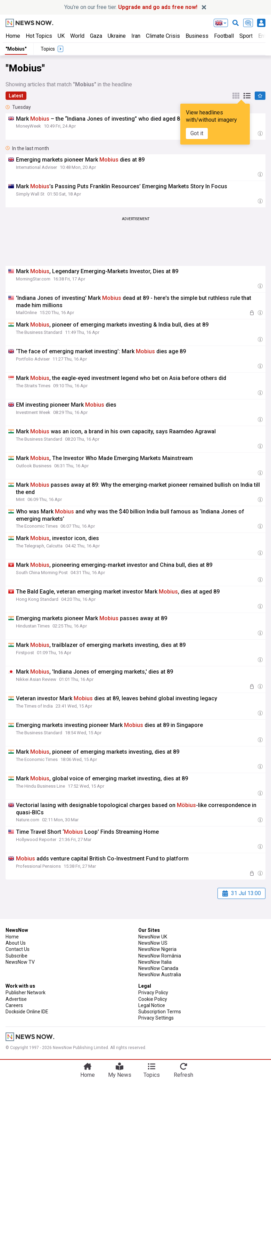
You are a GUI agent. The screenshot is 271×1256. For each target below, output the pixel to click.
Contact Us (18, 949)
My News (119, 1075)
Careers (14, 1005)
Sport (246, 36)
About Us (16, 943)
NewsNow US (152, 943)
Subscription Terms (159, 1011)
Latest (16, 95)
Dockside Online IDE (27, 1011)
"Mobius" (16, 49)
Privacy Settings (156, 1018)
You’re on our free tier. (130, 7)
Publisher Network (26, 992)
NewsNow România (159, 956)
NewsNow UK (152, 936)
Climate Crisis (163, 36)
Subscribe (16, 956)
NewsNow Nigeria (157, 949)
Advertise (16, 999)
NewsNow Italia (155, 962)
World (77, 36)
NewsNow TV (20, 962)
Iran (135, 36)
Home (13, 36)
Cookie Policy (152, 999)
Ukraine (117, 36)
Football (224, 36)
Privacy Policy (153, 992)
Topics (151, 1075)
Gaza (96, 36)
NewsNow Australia (159, 974)
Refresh (183, 1075)
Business (197, 36)
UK (61, 36)
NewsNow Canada (158, 968)
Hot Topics (39, 36)
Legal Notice (151, 1005)
